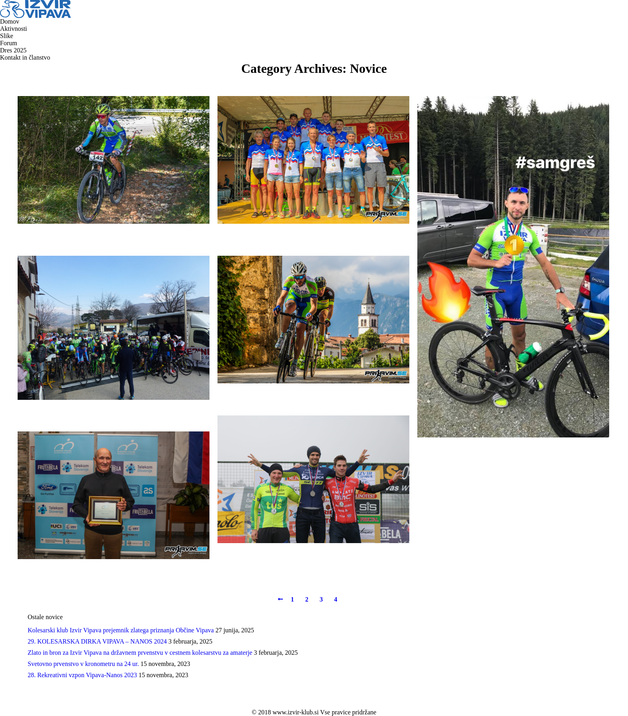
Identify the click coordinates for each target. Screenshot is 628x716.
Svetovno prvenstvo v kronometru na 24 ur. (83, 663)
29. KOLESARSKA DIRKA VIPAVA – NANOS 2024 (97, 641)
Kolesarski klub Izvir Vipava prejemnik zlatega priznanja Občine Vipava (121, 630)
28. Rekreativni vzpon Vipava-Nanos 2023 (82, 675)
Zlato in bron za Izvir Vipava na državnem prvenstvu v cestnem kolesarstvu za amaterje (140, 652)
